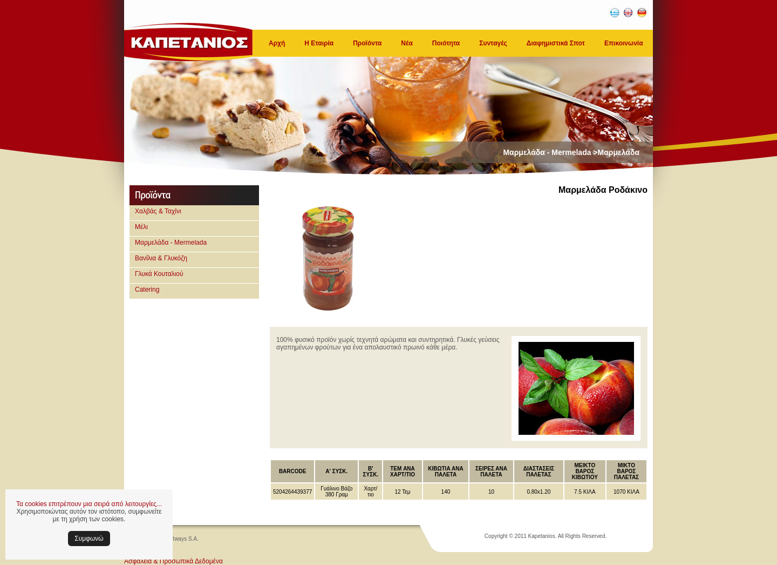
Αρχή (277, 43)
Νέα (406, 43)
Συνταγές (493, 43)
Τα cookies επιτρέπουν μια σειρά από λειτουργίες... (89, 504)
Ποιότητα (446, 43)
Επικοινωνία (623, 43)
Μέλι (141, 227)
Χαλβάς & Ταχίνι (158, 211)
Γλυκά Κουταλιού (159, 274)
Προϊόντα (367, 43)
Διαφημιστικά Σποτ (556, 43)
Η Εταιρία (318, 43)
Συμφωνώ (88, 538)
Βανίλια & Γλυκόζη (161, 258)
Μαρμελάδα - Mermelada (171, 242)
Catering (147, 289)
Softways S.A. (182, 539)
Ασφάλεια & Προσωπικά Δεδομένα (173, 561)
